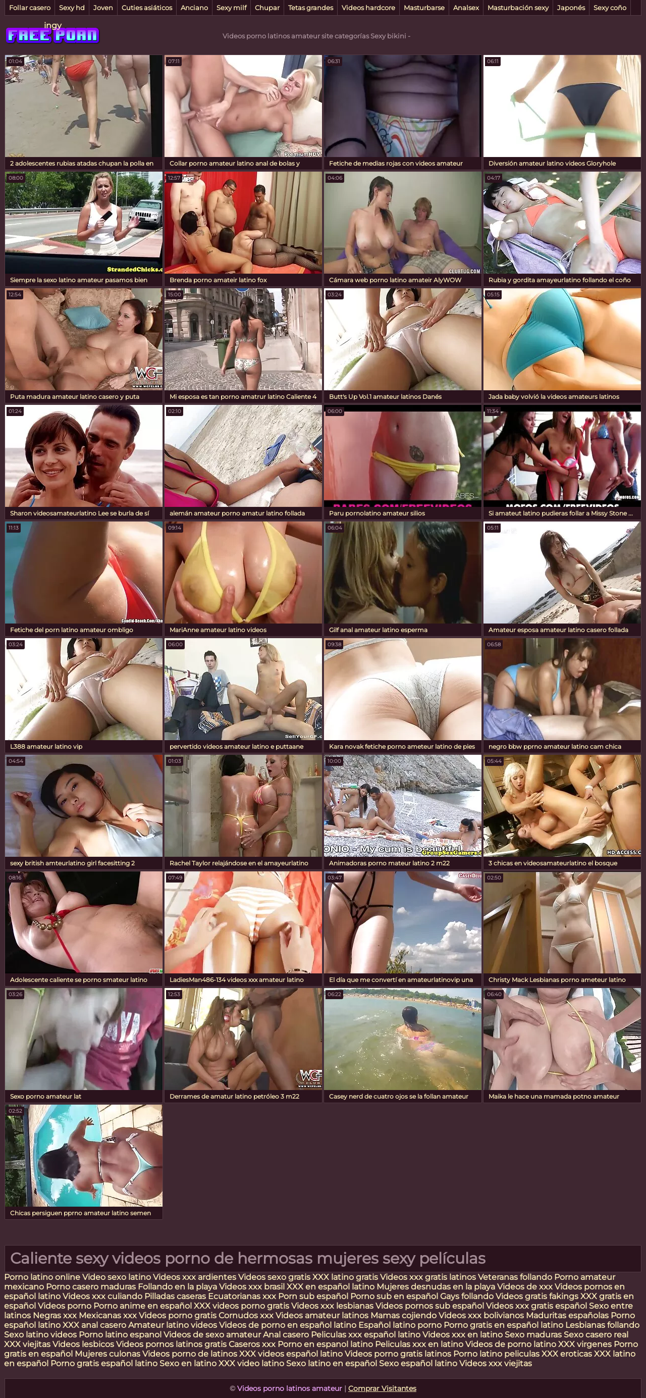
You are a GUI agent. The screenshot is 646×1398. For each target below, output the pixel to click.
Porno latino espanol (120, 1334)
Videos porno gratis (179, 1315)
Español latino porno (400, 1325)
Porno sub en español (394, 1296)
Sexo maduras (533, 1334)
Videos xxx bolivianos (482, 1315)
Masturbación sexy (518, 8)
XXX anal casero (94, 1325)
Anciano (194, 8)
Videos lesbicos (83, 1344)
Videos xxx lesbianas (333, 1306)
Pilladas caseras (175, 1296)
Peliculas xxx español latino (365, 1334)
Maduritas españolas (567, 1315)
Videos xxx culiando (102, 1296)
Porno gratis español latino (103, 1363)
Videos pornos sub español (429, 1306)
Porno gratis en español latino (503, 1325)
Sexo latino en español (331, 1363)
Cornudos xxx (246, 1315)
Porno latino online (42, 1277)
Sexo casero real (596, 1334)
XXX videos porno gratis (242, 1306)
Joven (103, 8)
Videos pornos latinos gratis (171, 1344)
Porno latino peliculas (496, 1354)
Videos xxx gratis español (537, 1306)
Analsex (466, 8)
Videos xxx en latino (462, 1334)
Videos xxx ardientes (194, 1277)
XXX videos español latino (291, 1354)
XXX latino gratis (345, 1277)
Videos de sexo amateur (212, 1334)
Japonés (571, 8)
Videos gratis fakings (537, 1296)
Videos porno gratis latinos (398, 1354)
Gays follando (468, 1296)
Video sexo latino (116, 1277)
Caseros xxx (252, 1344)
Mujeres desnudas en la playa (435, 1286)
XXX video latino (251, 1363)
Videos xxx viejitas (495, 1363)
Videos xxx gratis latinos (428, 1277)
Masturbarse (424, 8)
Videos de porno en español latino (287, 1325)
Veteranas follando (515, 1277)
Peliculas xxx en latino (419, 1344)
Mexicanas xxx (108, 1315)
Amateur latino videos (172, 1325)
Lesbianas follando (602, 1325)
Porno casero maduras (91, 1286)
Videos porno (64, 1306)
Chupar (267, 8)
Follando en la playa (177, 1286)
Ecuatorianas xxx (242, 1296)
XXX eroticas (567, 1354)
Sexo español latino (418, 1363)
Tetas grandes (310, 8)
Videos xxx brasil (253, 1286)
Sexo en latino (188, 1363)
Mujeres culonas (107, 1354)
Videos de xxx (526, 1286)
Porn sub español (313, 1296)
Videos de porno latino (510, 1344)
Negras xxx (56, 1315)
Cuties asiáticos (147, 8)
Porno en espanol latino (325, 1344)
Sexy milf (231, 8)
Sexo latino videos (40, 1334)
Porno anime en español (142, 1306)
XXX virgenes (585, 1344)
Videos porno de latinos (189, 1354)
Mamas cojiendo (403, 1315)
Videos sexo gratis (274, 1277)
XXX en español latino (330, 1286)
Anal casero (286, 1334)
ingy (53, 25)
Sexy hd (72, 8)
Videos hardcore (368, 8)
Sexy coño (610, 8)
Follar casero (29, 8)
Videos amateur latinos (322, 1315)
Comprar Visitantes (382, 1388)
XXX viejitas (27, 1344)
